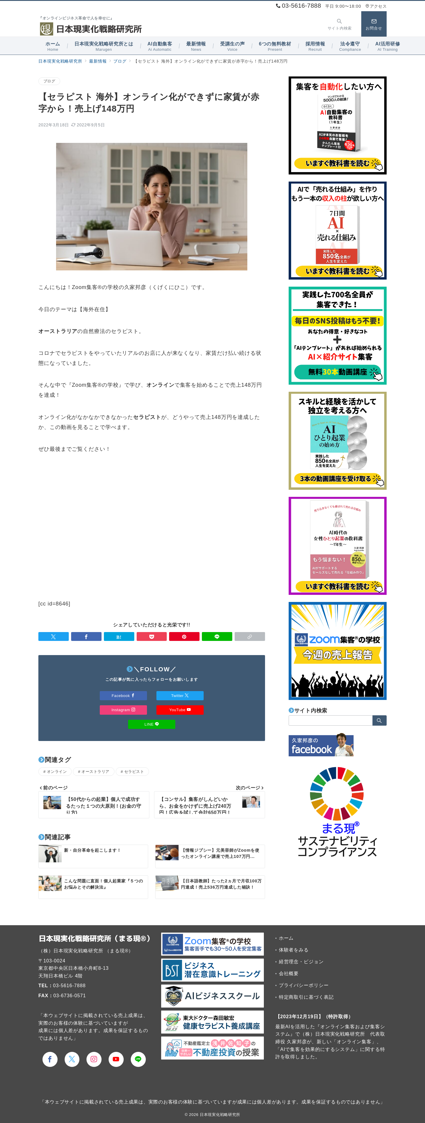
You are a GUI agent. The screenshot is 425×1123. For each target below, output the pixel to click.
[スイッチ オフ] (340, 24)
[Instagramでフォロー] (94, 1059)
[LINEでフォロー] (138, 1059)
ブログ (49, 81)
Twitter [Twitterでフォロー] (180, 695)
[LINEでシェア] (217, 636)
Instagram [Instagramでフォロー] (123, 710)
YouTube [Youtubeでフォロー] (180, 710)
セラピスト (134, 771)
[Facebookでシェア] (86, 636)
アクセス (376, 6)
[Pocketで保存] (152, 636)
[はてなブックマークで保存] (119, 636)
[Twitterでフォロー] (72, 1059)
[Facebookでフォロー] (50, 1059)
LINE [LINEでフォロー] (152, 724)
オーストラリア (95, 771)
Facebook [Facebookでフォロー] (123, 695)
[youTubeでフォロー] (116, 1059)
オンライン (57, 771)
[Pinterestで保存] (184, 636)
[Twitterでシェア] (53, 636)
